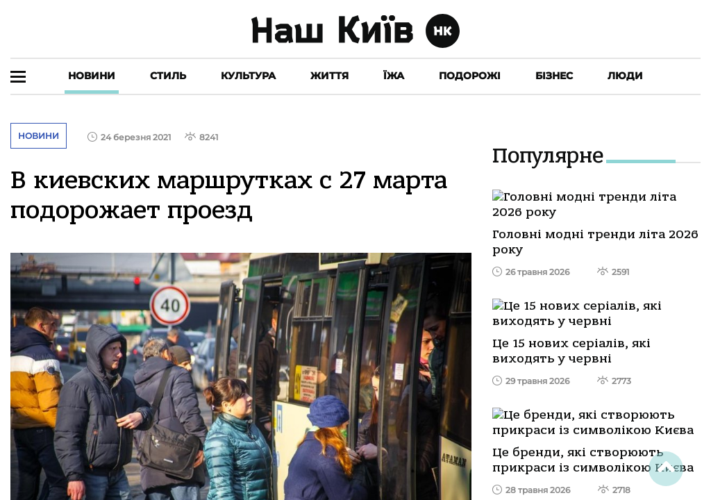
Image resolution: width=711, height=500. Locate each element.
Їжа (393, 75)
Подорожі (470, 75)
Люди (625, 75)
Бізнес (554, 75)
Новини (91, 75)
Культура (248, 75)
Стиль (168, 75)
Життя (329, 75)
